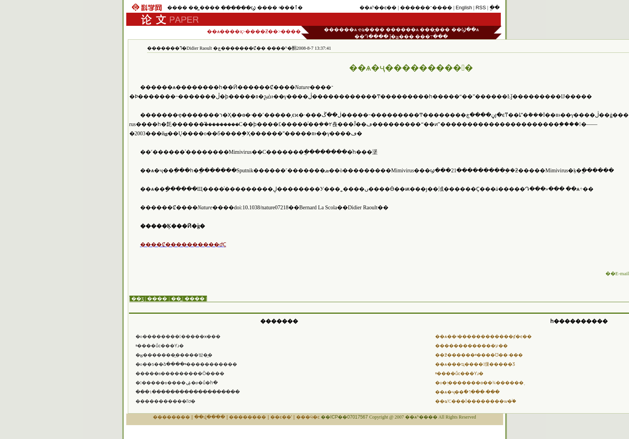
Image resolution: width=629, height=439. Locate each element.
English (464, 7)
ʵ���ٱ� (290, 7)
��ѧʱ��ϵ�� (378, 7)
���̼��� (435, 29)
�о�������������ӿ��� (178, 336)
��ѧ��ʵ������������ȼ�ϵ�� (483, 336)
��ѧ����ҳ (224, 31)
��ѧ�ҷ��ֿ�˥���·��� (467, 392)
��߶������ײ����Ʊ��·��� (479, 355)
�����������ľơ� (166, 401)
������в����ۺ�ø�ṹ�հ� (177, 382)
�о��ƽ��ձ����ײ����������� (186, 364)
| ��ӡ (136, 298)
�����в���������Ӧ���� (180, 373)
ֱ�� (495, 7)
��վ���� (209, 417)
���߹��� (431, 36)
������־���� (426, 7)
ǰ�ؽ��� (402, 36)
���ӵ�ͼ (308, 417)
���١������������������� (188, 392)
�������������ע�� (471, 345)
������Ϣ (238, 8)
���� (177, 7)
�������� (171, 417)
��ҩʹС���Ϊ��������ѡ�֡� (475, 401)
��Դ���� (371, 36)
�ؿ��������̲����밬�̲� (174, 355)
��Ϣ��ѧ (465, 29)
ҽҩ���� (371, 29)
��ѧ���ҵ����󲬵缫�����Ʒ (475, 364)
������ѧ (340, 29)
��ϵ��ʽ (281, 417)
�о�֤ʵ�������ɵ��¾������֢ (479, 382)
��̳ (193, 7)
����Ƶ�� (261, 31)
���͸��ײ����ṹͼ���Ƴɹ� (160, 345)
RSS (481, 7)
